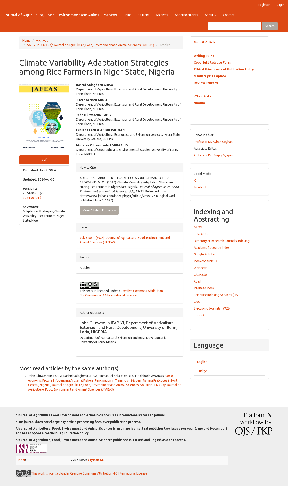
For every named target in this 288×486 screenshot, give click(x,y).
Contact (228, 15)
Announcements (186, 15)
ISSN (21, 460)
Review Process (206, 83)
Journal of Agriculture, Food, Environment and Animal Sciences (60, 15)
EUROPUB (201, 234)
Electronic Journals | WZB (212, 308)
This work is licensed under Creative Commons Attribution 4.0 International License (81, 473)
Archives (162, 15)
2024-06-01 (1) (33, 197)
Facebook (200, 187)
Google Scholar (204, 254)
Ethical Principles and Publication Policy (224, 69)
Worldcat (200, 268)
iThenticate (203, 96)
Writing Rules (204, 56)
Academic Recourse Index (212, 247)
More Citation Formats (99, 210)
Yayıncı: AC (95, 460)
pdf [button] (44, 159)
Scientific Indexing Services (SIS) (216, 295)
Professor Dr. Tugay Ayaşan (213, 155)
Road (197, 281)
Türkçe (202, 371)
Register (264, 5)
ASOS (198, 227)
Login (280, 5)
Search (270, 26)
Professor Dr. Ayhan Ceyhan (213, 142)
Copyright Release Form (212, 62)
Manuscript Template (210, 76)
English (202, 362)
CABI (197, 301)
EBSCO (199, 315)
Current (143, 15)
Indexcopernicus (205, 261)
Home (128, 15)
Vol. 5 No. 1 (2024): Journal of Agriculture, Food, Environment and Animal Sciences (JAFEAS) (90, 45)
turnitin (199, 103)
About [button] (210, 15)
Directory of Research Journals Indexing (222, 241)
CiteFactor (201, 274)
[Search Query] (234, 26)
